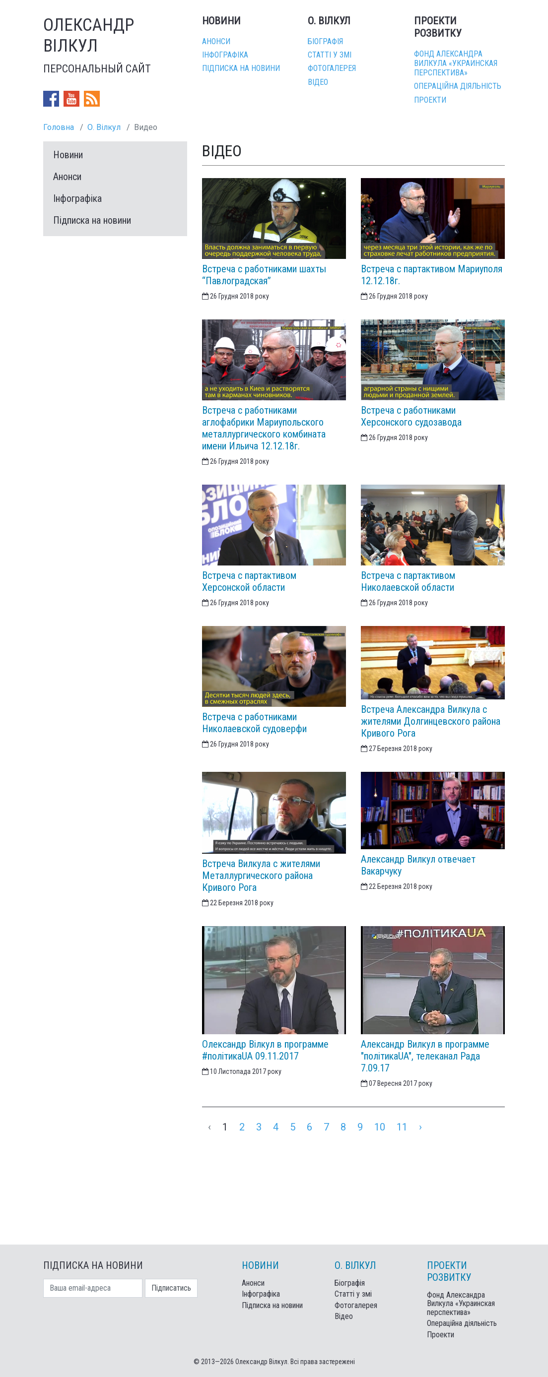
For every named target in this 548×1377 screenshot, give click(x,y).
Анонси (216, 41)
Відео (318, 82)
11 (402, 1127)
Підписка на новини (241, 68)
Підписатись (171, 1288)
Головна (58, 127)
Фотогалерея (332, 68)
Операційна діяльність (457, 86)
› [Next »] (420, 1127)
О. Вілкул (104, 127)
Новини (68, 155)
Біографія (325, 41)
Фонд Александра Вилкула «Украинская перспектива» (455, 63)
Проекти (430, 100)
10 (379, 1127)
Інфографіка (225, 55)
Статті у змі (329, 55)
